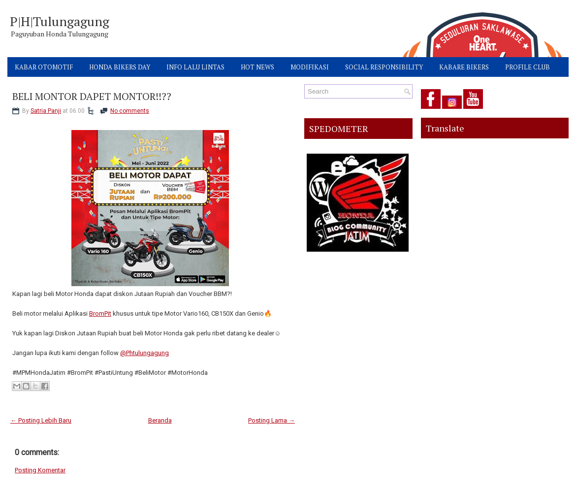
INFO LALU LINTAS (195, 67)
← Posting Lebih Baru (40, 420)
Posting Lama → (271, 420)
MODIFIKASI (309, 67)
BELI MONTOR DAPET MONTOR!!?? (91, 96)
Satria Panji (46, 110)
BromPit (100, 313)
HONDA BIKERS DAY (119, 67)
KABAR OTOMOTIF (44, 67)
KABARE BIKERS (464, 67)
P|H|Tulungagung (59, 21)
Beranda (160, 420)
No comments (129, 110)
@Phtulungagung (144, 353)
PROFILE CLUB (527, 67)
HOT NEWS (257, 67)
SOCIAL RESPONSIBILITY (384, 67)
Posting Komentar (40, 470)
